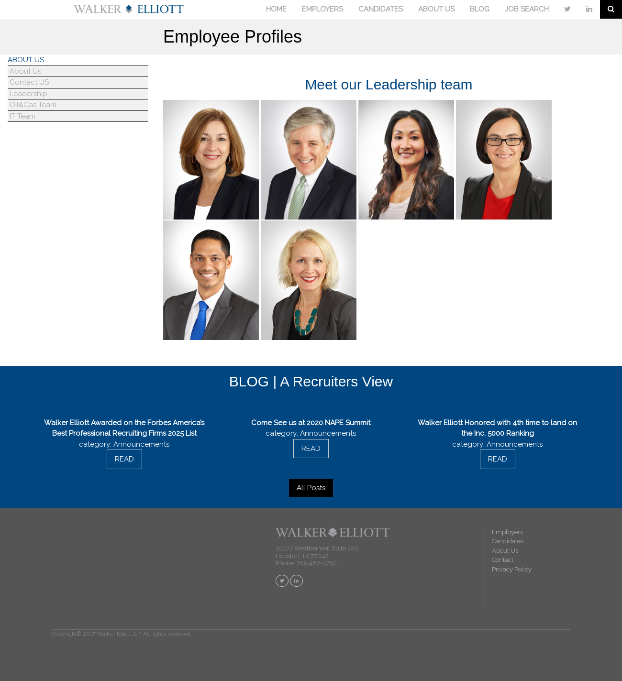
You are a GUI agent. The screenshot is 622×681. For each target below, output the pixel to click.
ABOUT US (436, 9)
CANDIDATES (380, 9)
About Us (24, 71)
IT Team (21, 116)
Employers (507, 532)
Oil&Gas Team (32, 104)
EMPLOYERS (322, 9)
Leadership (27, 93)
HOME (276, 9)
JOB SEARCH (527, 9)
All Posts (311, 487)
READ (124, 459)
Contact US (28, 82)
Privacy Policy (512, 569)
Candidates (507, 541)
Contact (502, 559)
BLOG (479, 9)
